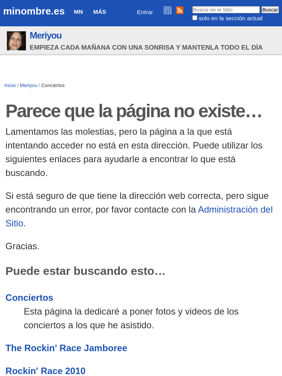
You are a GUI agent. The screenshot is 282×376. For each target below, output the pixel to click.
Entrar (145, 12)
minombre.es (33, 11)
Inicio (10, 85)
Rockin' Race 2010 (45, 371)
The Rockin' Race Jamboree (66, 348)
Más (99, 11)
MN (78, 11)
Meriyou (45, 35)
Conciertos (29, 297)
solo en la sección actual (231, 18)
